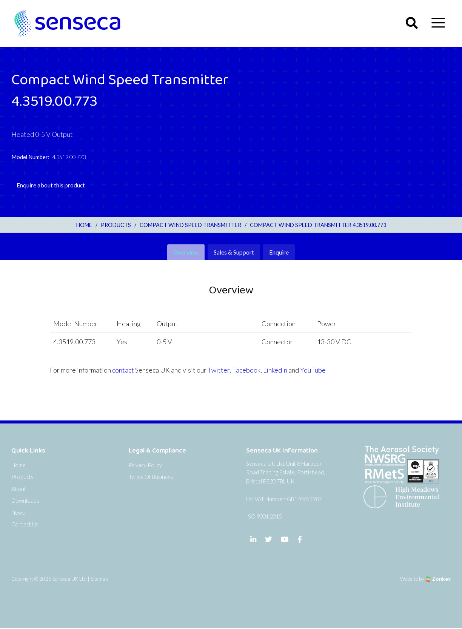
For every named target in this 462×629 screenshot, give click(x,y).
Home (18, 465)
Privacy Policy (145, 465)
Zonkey (438, 579)
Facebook (246, 370)
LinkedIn (275, 370)
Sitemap (99, 579)
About (18, 489)
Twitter (218, 370)
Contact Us (24, 524)
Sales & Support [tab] (234, 252)
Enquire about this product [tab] (51, 185)
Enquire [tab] (279, 252)
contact (123, 370)
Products (22, 477)
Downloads (25, 500)
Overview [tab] (186, 252)
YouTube (313, 370)
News (18, 512)
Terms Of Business (151, 477)
